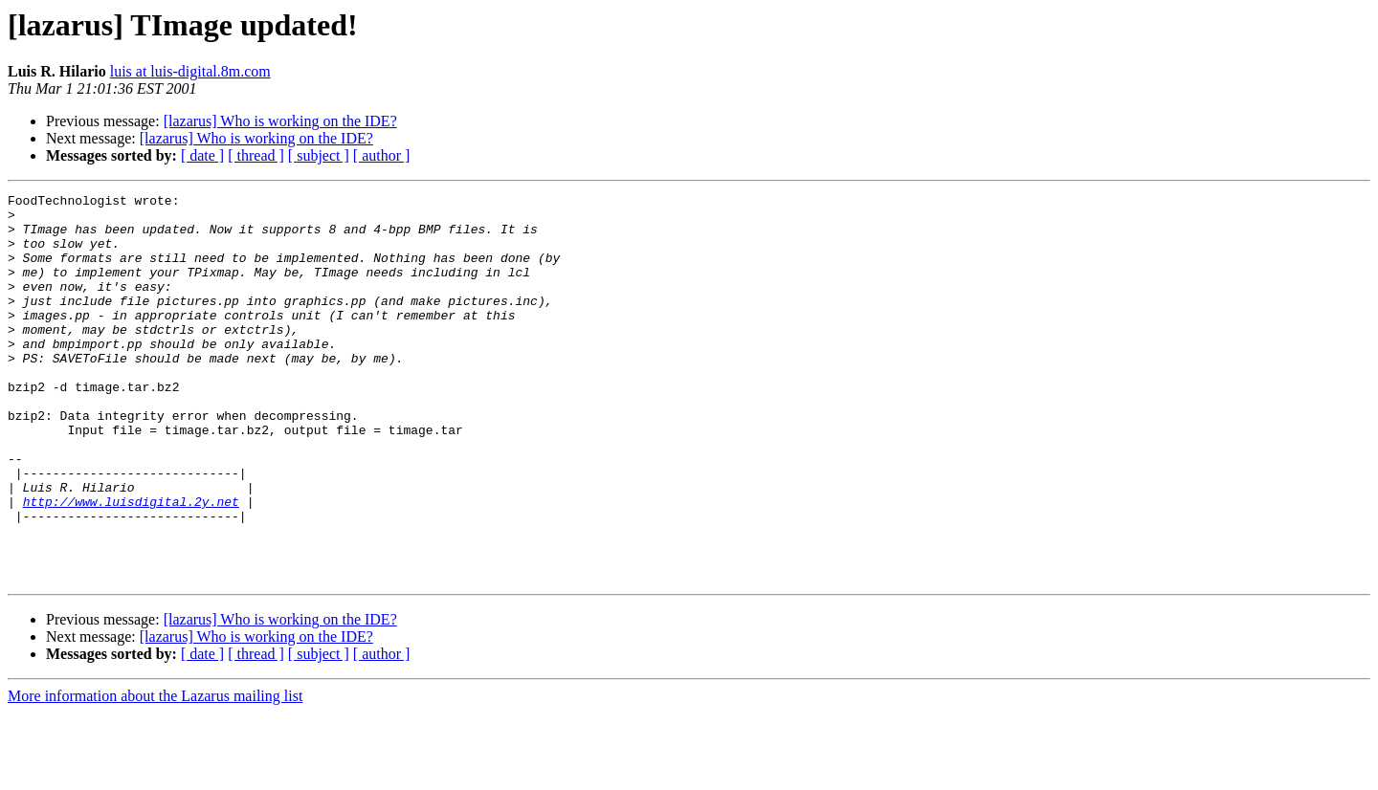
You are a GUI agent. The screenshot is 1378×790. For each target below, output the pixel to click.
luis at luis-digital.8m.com (190, 71)
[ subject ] (318, 155)
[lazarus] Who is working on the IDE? (280, 121)
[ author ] (382, 155)
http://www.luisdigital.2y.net (131, 564)
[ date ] (202, 155)
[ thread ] (256, 155)
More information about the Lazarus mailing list (155, 773)
